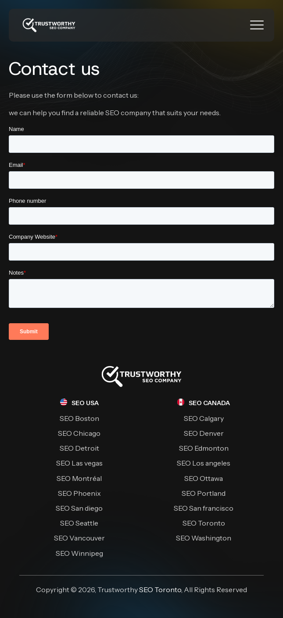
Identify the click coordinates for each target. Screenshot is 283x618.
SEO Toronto (160, 589)
